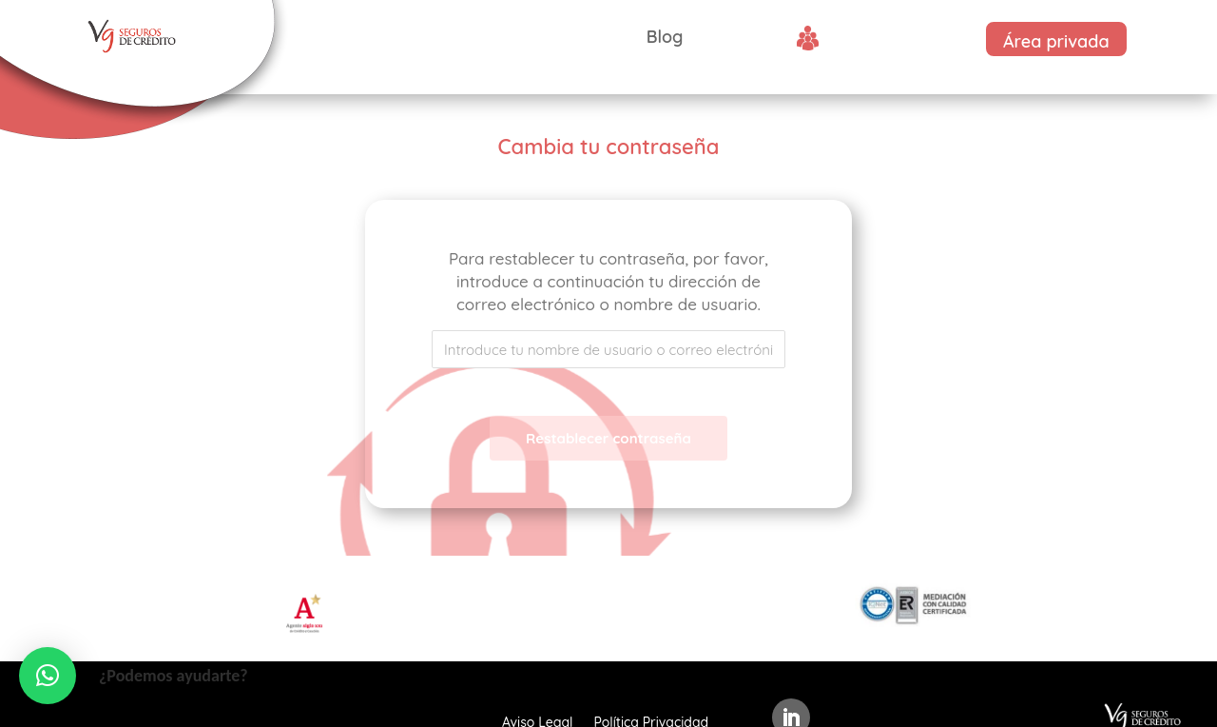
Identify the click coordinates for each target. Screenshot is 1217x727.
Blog (665, 37)
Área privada (1056, 41)
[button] (47, 675)
